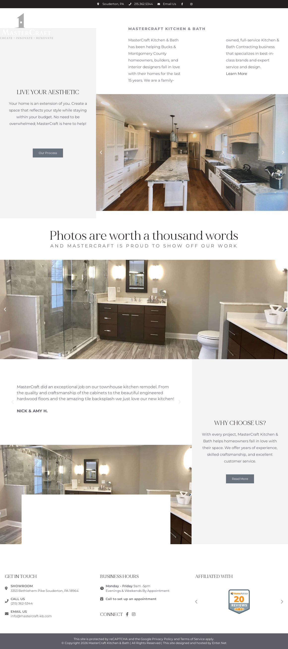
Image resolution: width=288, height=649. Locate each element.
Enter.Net (219, 643)
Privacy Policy (162, 639)
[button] (48, 153)
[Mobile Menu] (285, 18)
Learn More (236, 70)
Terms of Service (192, 639)
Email (169, 4)
